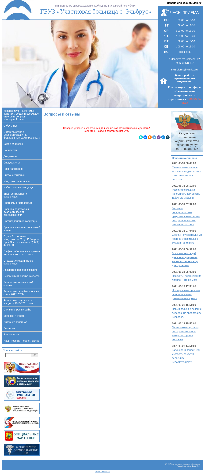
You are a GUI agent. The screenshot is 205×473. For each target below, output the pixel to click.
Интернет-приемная (15, 322)
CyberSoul (196, 466)
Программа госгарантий (18, 203)
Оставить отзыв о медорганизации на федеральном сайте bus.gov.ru (22, 135)
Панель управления (102, 472)
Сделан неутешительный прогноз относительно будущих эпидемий (187, 238)
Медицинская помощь (17, 181)
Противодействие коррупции (21, 221)
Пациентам (10, 150)
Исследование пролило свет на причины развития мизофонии (186, 294)
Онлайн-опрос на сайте (17, 309)
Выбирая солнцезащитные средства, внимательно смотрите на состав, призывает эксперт (186, 216)
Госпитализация (13, 168)
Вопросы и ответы (14, 315)
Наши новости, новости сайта (21, 340)
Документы (10, 156)
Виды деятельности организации (15, 195)
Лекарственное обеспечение (21, 269)
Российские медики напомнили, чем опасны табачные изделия (186, 193)
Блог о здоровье (13, 144)
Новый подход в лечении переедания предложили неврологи (186, 313)
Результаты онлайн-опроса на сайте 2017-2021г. (21, 293)
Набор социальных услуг (18, 187)
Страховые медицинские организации (18, 262)
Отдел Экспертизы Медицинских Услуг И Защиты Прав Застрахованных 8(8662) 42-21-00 (21, 240)
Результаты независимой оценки (18, 284)
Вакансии (9, 328)
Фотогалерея (11, 334)
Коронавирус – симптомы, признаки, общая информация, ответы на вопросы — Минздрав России (22, 115)
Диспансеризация (14, 175)
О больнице (11, 125)
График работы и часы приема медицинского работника (22, 253)
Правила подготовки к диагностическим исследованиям (16, 212)
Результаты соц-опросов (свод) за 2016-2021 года (18, 302)
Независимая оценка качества (22, 276)
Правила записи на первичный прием (22, 229)
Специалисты (12, 162)
